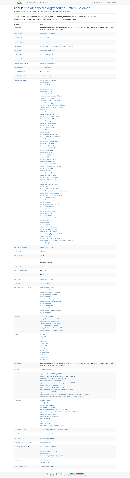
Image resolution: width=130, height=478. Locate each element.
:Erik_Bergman (46, 130)
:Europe (44, 132)
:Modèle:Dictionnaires (48, 294)
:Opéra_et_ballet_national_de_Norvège (53, 191)
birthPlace (18, 37)
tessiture (18, 279)
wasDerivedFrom (20, 429)
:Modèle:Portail (46, 305)
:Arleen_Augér (46, 449)
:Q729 (43, 350)
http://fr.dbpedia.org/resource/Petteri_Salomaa (57, 8)
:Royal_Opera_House (48, 209)
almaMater (18, 33)
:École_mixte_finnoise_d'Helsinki (51, 455)
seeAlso (17, 374)
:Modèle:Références (48, 308)
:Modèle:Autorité (47, 287)
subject (17, 316)
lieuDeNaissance (20, 270)
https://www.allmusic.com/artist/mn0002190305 (53, 378)
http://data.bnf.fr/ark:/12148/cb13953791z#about (53, 409)
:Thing (42, 334)
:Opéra (44, 186)
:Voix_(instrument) (47, 50)
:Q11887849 (45, 403)
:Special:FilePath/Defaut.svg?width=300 (54, 59)
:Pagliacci (45, 202)
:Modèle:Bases (46, 290)
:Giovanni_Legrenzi (47, 143)
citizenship (18, 42)
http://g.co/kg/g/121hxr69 (47, 423)
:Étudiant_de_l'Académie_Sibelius (52, 107)
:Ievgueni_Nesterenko (48, 161)
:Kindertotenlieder (47, 173)
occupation (18, 54)
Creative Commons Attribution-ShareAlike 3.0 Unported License (80, 475)
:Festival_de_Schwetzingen (50, 136)
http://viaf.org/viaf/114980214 (48, 418)
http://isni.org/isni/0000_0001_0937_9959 (51, 374)
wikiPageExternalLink (21, 63)
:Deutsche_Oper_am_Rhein (50, 118)
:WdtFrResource (46, 462)
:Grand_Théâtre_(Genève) (49, 148)
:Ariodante (45, 84)
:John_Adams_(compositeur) (50, 166)
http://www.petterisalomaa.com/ (49, 63)
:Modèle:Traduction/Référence (50, 310)
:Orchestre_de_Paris (48, 197)
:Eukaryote (44, 357)
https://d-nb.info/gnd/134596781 (49, 416)
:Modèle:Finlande (47, 296)
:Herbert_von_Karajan (48, 159)
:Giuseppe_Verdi (47, 145)
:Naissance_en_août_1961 (50, 100)
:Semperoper (46, 215)
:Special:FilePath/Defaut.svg (51, 434)
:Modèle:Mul (45, 312)
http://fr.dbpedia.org (46, 11)
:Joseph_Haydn (46, 168)
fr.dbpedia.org (67, 11)
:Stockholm (45, 220)
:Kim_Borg (45, 170)
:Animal (43, 354)
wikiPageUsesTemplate (22, 287)
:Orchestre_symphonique (49, 200)
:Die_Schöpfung (47, 121)
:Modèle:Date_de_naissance (50, 292)
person (26, 11)
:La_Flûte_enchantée (48, 175)
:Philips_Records (47, 206)
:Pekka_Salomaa (47, 243)
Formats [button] (44, 2)
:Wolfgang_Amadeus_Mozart (50, 238)
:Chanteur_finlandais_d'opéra (50, 98)
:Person (43, 336)
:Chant (44, 109)
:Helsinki (44, 37)
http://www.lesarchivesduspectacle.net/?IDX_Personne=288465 (58, 376)
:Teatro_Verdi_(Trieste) (48, 227)
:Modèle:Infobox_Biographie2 (50, 301)
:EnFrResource (45, 460)
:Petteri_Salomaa (45, 400)
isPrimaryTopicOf (20, 438)
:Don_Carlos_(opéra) (48, 123)
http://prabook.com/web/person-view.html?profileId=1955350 (57, 389)
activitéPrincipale (20, 247)
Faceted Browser (97, 2)
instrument (18, 50)
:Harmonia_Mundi (47, 154)
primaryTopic (20, 466)
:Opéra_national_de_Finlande (50, 193)
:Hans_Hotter (46, 152)
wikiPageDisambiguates (23, 442)
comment (17, 363)
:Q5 (43, 348)
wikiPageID (18, 67)
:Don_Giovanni (46, 125)
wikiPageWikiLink (20, 80)
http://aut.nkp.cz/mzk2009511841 (49, 392)
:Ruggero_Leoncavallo (48, 211)
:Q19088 (44, 343)
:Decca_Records (47, 114)
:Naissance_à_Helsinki (49, 103)
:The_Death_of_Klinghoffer (50, 229)
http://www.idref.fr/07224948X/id (49, 414)
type (16, 334)
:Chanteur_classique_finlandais (51, 96)
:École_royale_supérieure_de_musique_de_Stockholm (57, 46)
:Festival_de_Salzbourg (49, 134)
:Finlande (45, 42)
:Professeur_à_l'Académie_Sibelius (52, 105)
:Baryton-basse (46, 93)
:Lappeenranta (46, 182)
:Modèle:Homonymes (48, 299)
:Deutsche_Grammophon (49, 116)
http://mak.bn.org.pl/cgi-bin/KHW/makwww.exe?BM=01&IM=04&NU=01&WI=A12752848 (65, 394)
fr (16, 260)
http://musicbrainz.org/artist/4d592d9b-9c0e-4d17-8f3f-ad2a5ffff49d (58, 412)
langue (17, 266)
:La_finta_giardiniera (48, 179)
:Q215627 (44, 345)
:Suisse (44, 222)
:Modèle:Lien (46, 303)
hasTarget (19, 460)
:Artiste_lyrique (46, 54)
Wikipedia (52, 475)
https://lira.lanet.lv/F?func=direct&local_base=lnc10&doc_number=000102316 (61, 396)
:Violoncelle (45, 236)
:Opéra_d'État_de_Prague (49, 188)
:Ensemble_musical (48, 127)
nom (17, 275)
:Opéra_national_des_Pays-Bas (51, 195)
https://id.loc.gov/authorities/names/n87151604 (53, 421)
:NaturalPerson (45, 352)
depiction (17, 434)
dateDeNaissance (21, 255)
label (16, 369)
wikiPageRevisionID (20, 76)
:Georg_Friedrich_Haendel (49, 141)
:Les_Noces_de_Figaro (49, 184)
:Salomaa (45, 442)
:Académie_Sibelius (48, 33)
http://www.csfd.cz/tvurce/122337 (49, 385)
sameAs (17, 400)
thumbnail (18, 59)
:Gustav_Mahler (46, 150)
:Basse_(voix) (46, 91)
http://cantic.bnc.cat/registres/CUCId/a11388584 (53, 387)
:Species (43, 359)
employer (17, 46)
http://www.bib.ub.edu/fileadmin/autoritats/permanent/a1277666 (57, 383)
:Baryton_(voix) (46, 89)
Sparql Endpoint (111, 2)
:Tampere (45, 224)
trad (17, 283)
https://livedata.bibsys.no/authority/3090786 (52, 425)
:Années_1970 (46, 82)
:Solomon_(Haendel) (48, 218)
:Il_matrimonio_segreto (48, 451)
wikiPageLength (19, 71)
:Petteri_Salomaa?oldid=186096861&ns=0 (54, 429)
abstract (17, 27)
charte (17, 251)
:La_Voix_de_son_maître (49, 177)
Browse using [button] (32, 2)
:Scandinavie (46, 213)
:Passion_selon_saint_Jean (50, 204)
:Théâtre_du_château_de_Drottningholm (53, 234)
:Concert (44, 112)
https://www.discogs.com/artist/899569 (50, 380)
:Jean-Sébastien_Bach (48, 164)
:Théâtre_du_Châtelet (48, 231)
